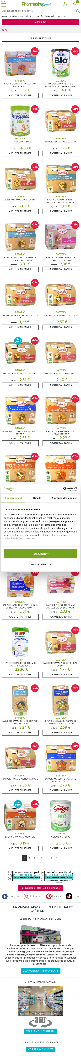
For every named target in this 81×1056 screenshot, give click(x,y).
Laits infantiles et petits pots (47, 16)
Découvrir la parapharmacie (40, 970)
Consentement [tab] (13, 498)
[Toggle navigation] (4, 4)
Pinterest (54, 896)
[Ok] (78, 11)
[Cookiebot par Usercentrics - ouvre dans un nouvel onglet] (63, 489)
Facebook (10, 896)
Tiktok (72, 896)
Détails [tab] (37, 498)
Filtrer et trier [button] (40, 38)
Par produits (25, 16)
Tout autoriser (40, 553)
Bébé (14, 16)
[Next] (56, 857)
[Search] (38, 11)
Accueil (5, 16)
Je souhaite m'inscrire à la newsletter (40, 888)
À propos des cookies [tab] (64, 498)
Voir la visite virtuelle (40, 1031)
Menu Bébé (40, 21)
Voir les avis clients (40, 1049)
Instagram (32, 896)
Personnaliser (41, 564)
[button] (65, 4)
